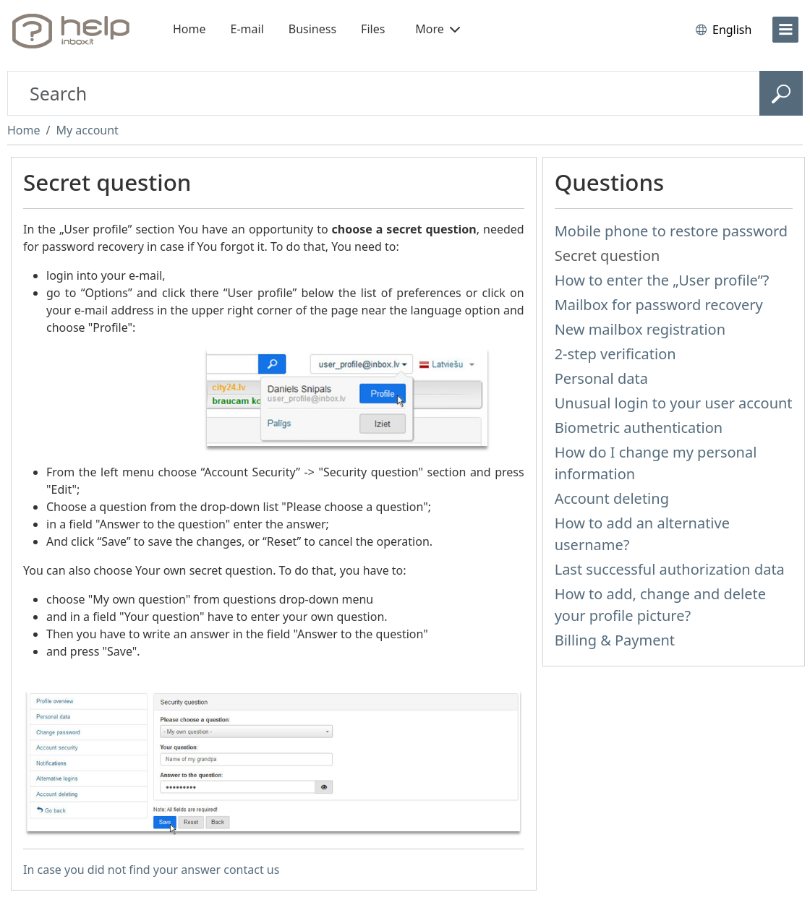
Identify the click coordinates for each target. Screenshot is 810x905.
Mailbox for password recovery (659, 304)
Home (189, 29)
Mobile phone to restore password (671, 231)
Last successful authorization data (670, 569)
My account (87, 130)
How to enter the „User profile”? (662, 280)
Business (312, 29)
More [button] (437, 29)
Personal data (601, 378)
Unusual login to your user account (674, 403)
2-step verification (615, 354)
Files (373, 29)
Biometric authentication (639, 427)
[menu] (785, 30)
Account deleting (612, 498)
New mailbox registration (640, 329)
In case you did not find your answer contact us (151, 870)
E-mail (247, 29)
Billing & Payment (615, 640)
